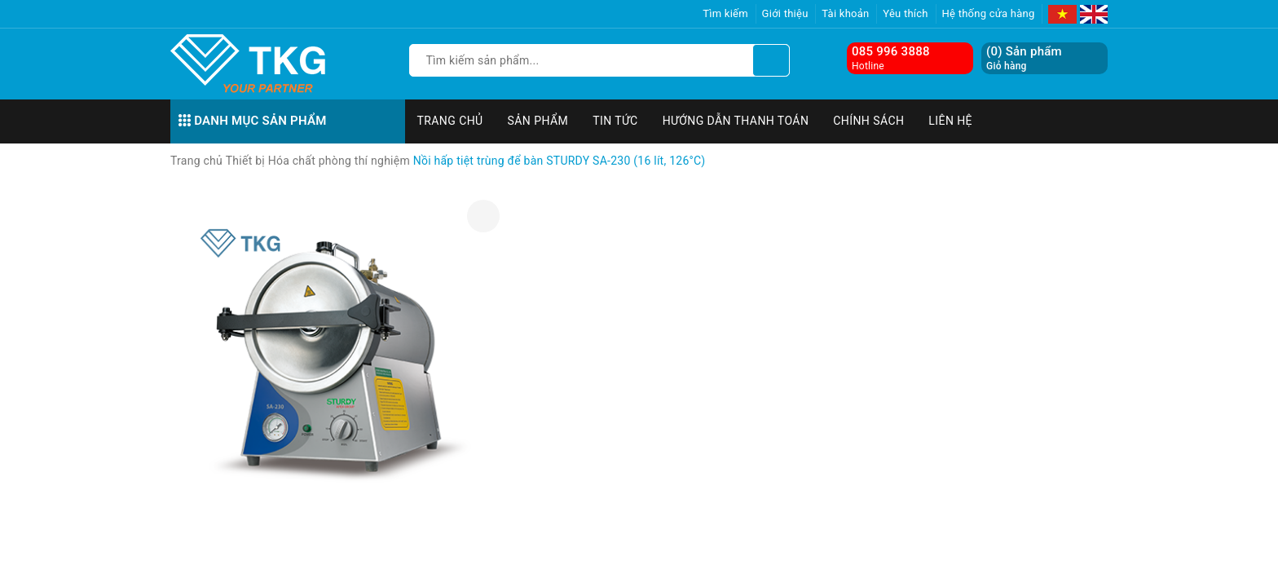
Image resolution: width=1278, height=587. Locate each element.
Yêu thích (905, 13)
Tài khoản (845, 13)
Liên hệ (950, 120)
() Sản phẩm (1024, 58)
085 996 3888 (891, 51)
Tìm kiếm (725, 13)
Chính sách (868, 120)
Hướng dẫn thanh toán (736, 120)
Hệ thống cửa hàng (988, 13)
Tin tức (615, 120)
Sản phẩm (538, 120)
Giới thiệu (785, 13)
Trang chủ (450, 120)
